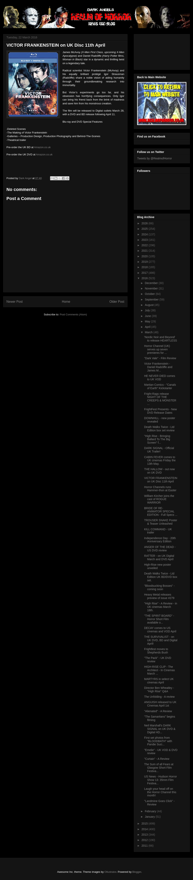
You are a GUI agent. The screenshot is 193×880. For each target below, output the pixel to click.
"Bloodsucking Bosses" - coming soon (159, 587)
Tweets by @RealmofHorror (154, 158)
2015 (145, 823)
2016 (145, 278)
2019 (145, 261)
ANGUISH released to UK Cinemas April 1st (160, 704)
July (148, 310)
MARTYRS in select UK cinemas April (159, 680)
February (151, 811)
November (151, 288)
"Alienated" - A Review (158, 711)
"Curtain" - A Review (156, 758)
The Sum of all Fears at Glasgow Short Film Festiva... (158, 768)
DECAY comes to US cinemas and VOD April (160, 629)
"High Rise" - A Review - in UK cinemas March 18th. (160, 607)
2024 (145, 234)
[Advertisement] (155, 51)
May (148, 321)
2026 (145, 223)
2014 (145, 829)
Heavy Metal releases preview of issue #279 (159, 596)
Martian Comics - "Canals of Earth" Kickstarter (160, 386)
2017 (145, 272)
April (148, 326)
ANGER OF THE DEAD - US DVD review (160, 548)
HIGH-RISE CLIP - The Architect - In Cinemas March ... (159, 670)
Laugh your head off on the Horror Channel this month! (160, 792)
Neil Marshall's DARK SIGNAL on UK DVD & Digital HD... (159, 729)
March (149, 332)
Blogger (136, 871)
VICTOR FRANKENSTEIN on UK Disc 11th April (160, 479)
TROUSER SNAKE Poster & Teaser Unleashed (160, 522)
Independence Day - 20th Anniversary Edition (160, 539)
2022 (145, 245)
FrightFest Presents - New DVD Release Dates (160, 411)
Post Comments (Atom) (73, 314)
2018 (145, 267)
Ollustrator (110, 871)
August (149, 305)
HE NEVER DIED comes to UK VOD (159, 377)
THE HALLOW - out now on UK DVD (159, 471)
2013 (145, 834)
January (150, 816)
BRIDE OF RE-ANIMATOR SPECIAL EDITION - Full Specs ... (160, 512)
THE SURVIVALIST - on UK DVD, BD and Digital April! (160, 640)
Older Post (116, 301)
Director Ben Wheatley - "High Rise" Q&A (159, 689)
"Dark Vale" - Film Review (160, 358)
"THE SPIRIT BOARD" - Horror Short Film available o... (159, 619)
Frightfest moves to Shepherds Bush (156, 650)
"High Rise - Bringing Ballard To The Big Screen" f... (157, 439)
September (152, 299)
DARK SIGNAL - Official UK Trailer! (159, 449)
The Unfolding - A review (159, 696)
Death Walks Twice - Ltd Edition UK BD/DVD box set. (160, 577)
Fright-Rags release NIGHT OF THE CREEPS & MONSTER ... (160, 398)
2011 (145, 845)
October (150, 293)
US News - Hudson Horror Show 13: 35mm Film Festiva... (160, 780)
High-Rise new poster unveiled (157, 566)
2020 (145, 256)
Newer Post (14, 301)
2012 (145, 840)
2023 (145, 239)
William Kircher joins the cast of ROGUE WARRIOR (159, 499)
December (151, 283)
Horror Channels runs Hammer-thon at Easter (160, 488)
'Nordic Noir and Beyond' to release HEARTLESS (160, 338)
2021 (145, 250)
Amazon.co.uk (42, 147)
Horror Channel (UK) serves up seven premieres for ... (157, 349)
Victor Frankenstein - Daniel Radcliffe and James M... (158, 367)
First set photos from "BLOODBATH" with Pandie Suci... (158, 741)
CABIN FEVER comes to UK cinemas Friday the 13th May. (160, 460)
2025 (145, 228)
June (148, 316)
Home (66, 301)
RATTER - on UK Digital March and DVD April (159, 557)
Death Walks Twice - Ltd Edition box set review (159, 428)
